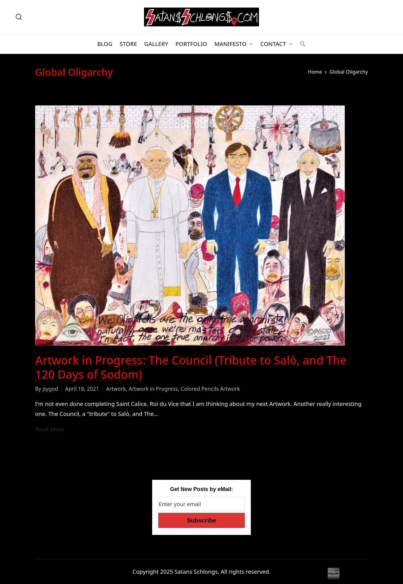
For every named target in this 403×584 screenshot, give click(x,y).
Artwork (116, 388)
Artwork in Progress (153, 388)
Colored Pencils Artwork (210, 388)
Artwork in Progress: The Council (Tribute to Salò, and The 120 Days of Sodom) (190, 367)
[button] (303, 44)
